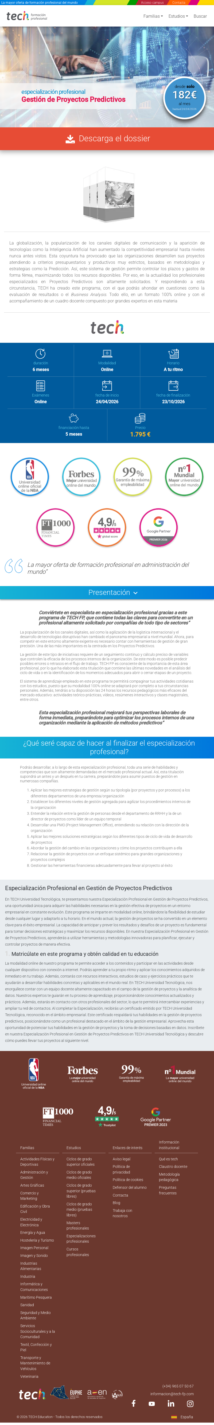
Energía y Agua (32, 1237)
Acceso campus (152, 3)
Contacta (178, 3)
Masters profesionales (78, 1230)
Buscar (200, 16)
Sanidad (27, 1310)
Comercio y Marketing (29, 1200)
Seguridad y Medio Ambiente (35, 1321)
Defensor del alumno (130, 1191)
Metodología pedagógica (169, 1181)
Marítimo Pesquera (36, 1303)
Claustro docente (173, 1170)
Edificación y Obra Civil (35, 1213)
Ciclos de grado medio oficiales (79, 1178)
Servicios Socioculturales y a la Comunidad (37, 1337)
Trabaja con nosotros (122, 1217)
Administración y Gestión (34, 1178)
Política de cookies (128, 1183)
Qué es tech (168, 1162)
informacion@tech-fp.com (172, 1401)
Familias (151, 16)
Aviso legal (121, 1162)
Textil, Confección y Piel (36, 1354)
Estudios (177, 16)
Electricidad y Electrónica (31, 1226)
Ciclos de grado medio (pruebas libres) (79, 1214)
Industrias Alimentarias (30, 1271)
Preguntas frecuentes (168, 1194)
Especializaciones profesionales (81, 1243)
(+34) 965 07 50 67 (178, 1393)
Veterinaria (29, 1383)
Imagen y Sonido (34, 1260)
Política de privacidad (121, 1173)
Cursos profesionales (78, 1257)
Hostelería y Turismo (37, 1245)
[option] (107, 65)
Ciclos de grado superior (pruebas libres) (81, 1194)
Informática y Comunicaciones (34, 1292)
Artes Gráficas (32, 1189)
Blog (116, 1207)
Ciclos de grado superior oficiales (81, 1165)
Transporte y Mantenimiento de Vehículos (35, 1370)
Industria (27, 1281)
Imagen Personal (34, 1252)
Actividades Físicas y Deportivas (37, 1165)
